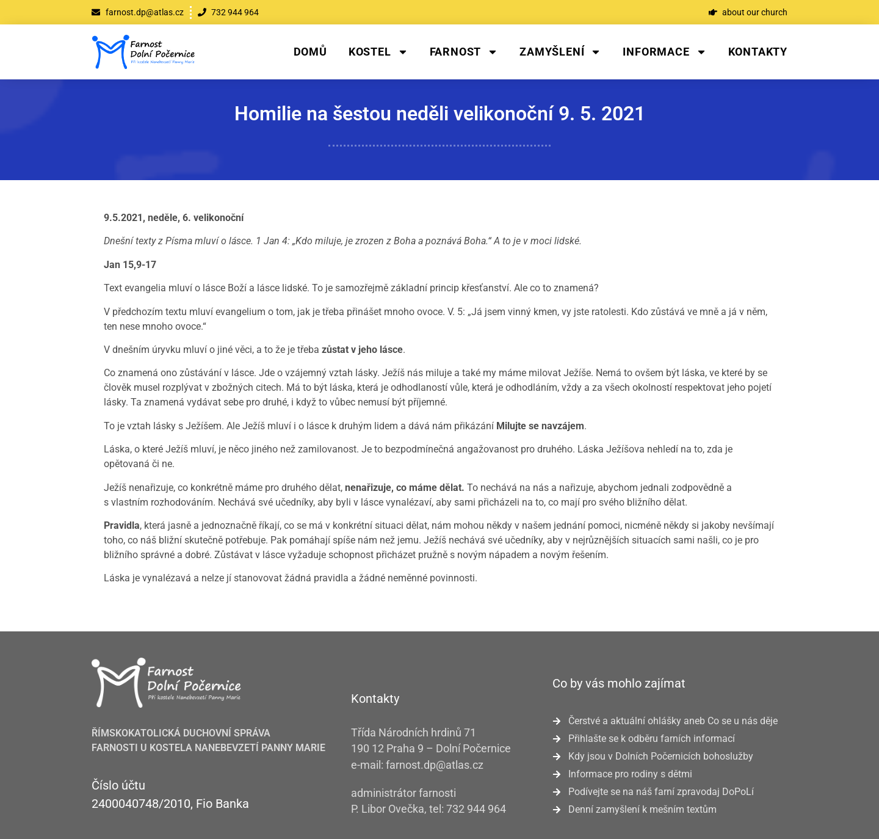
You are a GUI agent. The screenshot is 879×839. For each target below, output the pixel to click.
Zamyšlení (560, 52)
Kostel (378, 52)
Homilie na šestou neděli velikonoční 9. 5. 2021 (439, 113)
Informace (664, 52)
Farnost (464, 52)
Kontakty (757, 51)
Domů (310, 51)
